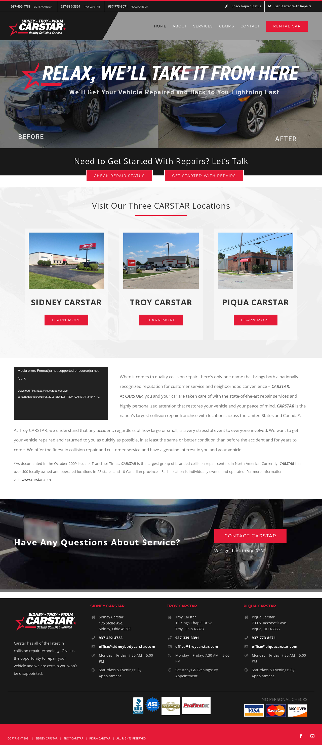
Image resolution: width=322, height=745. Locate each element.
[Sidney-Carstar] (66, 235)
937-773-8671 (264, 637)
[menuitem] (32, 6)
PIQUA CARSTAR (255, 302)
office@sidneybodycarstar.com (127, 646)
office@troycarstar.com (196, 646)
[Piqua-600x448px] (256, 235)
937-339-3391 (187, 637)
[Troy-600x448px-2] (161, 235)
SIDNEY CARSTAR (66, 302)
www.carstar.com (36, 479)
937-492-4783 (111, 637)
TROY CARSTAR (161, 302)
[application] (61, 393)
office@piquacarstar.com (274, 646)
